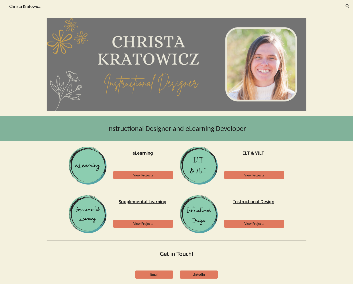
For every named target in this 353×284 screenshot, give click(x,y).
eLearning (142, 153)
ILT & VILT (253, 153)
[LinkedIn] (198, 274)
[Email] (154, 274)
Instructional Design (253, 201)
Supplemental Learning (142, 201)
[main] (176, 129)
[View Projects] (143, 175)
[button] (347, 6)
